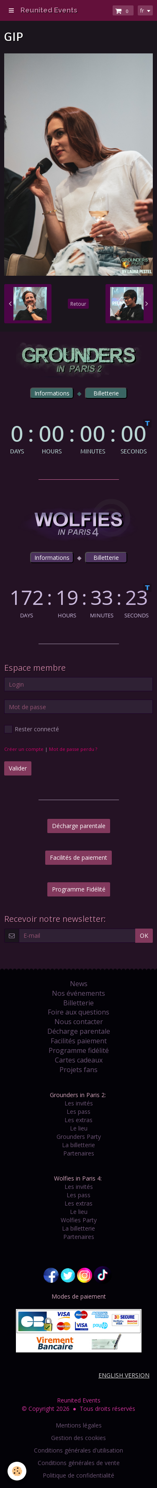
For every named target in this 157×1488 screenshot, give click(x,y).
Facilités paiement (79, 1040)
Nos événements (78, 993)
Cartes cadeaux (79, 1060)
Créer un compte (24, 749)
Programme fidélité (79, 1050)
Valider (18, 768)
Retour (78, 303)
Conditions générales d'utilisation (78, 1450)
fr (142, 10)
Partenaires (78, 1153)
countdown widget (78, 436)
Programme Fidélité (79, 889)
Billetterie (78, 1002)
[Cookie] (17, 1471)
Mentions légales (79, 1425)
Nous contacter (78, 1021)
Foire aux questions (78, 1012)
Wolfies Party (79, 1220)
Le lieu (79, 1128)
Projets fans (78, 1069)
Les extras (78, 1120)
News (79, 983)
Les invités (78, 1103)
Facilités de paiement (78, 857)
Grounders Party (79, 1137)
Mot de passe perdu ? (73, 749)
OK (144, 935)
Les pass (78, 1111)
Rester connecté (31, 729)
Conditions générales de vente (79, 1463)
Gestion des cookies (78, 1438)
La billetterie (78, 1145)
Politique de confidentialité (78, 1475)
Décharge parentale (79, 826)
